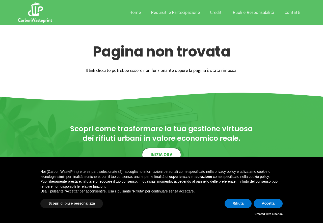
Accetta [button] (268, 203)
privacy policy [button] (225, 172)
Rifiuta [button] (238, 203)
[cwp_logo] (35, 12)
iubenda (277, 213)
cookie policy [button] (259, 177)
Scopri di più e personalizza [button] (71, 203)
